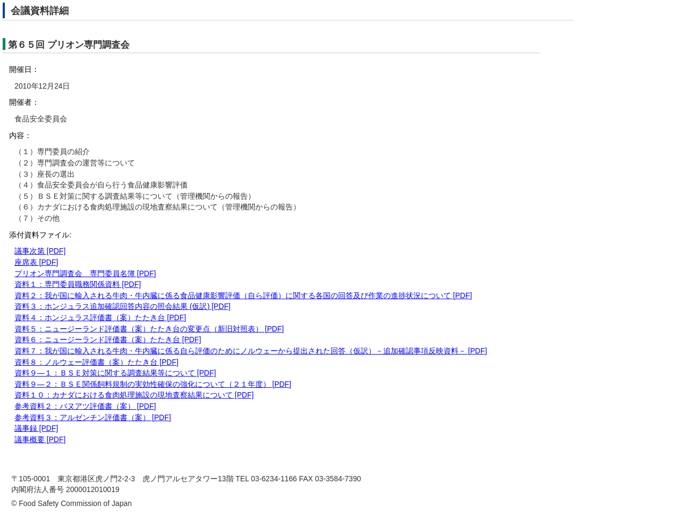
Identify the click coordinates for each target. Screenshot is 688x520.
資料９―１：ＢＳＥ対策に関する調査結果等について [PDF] (115, 373)
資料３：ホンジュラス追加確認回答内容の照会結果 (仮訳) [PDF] (123, 306)
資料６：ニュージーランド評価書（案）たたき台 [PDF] (108, 340)
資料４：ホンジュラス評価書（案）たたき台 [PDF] (100, 318)
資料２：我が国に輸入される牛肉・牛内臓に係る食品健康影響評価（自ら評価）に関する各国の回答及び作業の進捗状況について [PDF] (243, 296)
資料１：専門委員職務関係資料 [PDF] (78, 284)
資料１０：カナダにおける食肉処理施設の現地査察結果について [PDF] (134, 395)
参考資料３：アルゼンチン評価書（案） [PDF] (93, 418)
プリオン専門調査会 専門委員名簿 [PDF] (85, 274)
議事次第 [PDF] (40, 251)
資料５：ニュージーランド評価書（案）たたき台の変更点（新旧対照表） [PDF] (149, 329)
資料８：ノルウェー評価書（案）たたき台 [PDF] (96, 362)
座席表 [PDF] (36, 262)
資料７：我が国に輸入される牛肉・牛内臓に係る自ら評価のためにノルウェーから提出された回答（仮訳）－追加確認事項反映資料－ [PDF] (251, 351)
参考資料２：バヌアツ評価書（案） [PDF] (85, 406)
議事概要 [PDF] (40, 440)
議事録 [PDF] (36, 428)
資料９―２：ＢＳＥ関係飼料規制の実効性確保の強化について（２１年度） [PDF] (153, 384)
